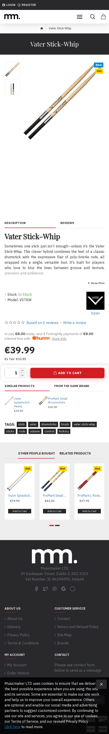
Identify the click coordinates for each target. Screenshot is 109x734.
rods (22, 431)
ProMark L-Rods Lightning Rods (90, 496)
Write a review (74, 322)
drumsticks (49, 424)
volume (35, 431)
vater (33, 424)
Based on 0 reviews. (42, 322)
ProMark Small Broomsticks (57, 400)
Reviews (67, 223)
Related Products (75, 453)
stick (21, 424)
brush (65, 424)
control (49, 431)
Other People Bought (36, 453)
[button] (52, 525)
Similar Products (20, 386)
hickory (64, 431)
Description (15, 223)
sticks (10, 431)
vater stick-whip (84, 424)
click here (12, 727)
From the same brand (71, 386)
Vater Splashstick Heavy (22, 402)
